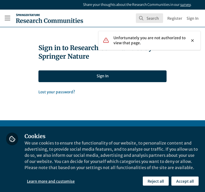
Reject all (155, 181)
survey (185, 4)
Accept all (185, 181)
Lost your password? (56, 92)
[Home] (49, 18)
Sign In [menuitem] (193, 18)
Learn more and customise (51, 181)
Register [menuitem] (174, 18)
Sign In (103, 76)
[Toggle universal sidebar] (7, 18)
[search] (149, 18)
